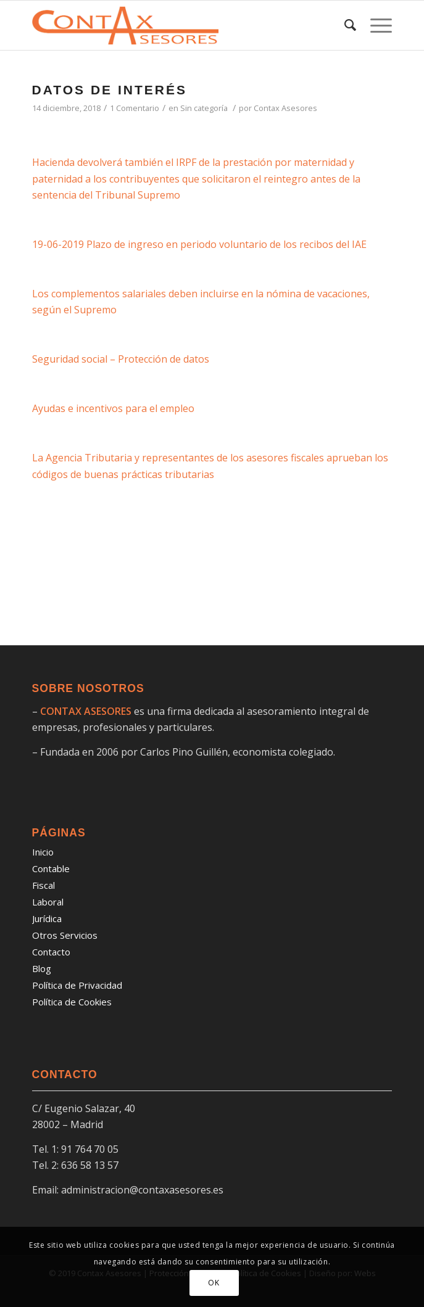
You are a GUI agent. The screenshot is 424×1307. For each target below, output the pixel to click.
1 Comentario (134, 107)
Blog (41, 968)
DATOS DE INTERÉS (109, 90)
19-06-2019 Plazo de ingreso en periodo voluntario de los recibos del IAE (199, 244)
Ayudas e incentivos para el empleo (113, 408)
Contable (51, 868)
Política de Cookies (72, 1002)
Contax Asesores (285, 107)
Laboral (48, 902)
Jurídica (47, 918)
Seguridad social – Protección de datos (120, 359)
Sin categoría (204, 107)
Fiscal (43, 885)
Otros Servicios (65, 935)
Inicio (43, 852)
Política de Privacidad (77, 985)
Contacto (51, 952)
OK (213, 1282)
